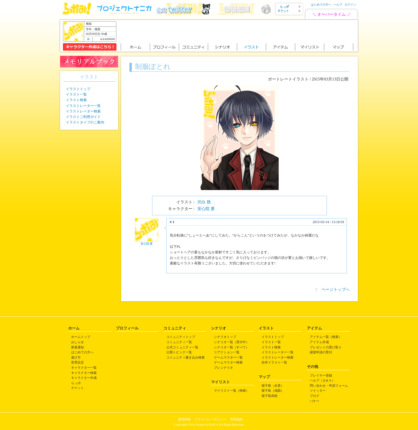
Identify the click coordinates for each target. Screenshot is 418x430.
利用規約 (236, 419)
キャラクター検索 (84, 373)
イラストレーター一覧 (83, 106)
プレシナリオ (223, 367)
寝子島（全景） (273, 385)
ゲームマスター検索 (228, 362)
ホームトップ (80, 336)
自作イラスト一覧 (274, 362)
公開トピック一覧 (179, 352)
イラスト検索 (76, 100)
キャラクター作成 (84, 377)
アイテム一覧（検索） (326, 336)
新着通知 (77, 347)
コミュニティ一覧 (179, 342)
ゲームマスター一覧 (228, 357)
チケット (77, 388)
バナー (314, 401)
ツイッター (318, 390)
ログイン (350, 4)
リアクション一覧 (226, 352)
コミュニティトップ (180, 336)
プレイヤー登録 (321, 375)
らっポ (76, 383)
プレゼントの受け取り (326, 347)
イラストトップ (78, 89)
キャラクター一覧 (84, 367)
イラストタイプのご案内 (85, 122)
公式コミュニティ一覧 (182, 347)
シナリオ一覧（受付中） (231, 342)
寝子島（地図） (273, 390)
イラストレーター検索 (83, 111)
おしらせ (77, 342)
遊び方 (76, 357)
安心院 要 (206, 209)
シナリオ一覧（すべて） (231, 347)
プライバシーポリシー (210, 419)
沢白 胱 (204, 202)
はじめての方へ (321, 4)
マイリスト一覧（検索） (231, 390)
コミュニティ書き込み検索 (185, 357)
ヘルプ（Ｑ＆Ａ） (322, 380)
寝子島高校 (270, 395)
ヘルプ (338, 4)
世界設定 (77, 362)
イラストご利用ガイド (83, 117)
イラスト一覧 (76, 94)
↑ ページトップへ (332, 289)
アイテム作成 (319, 342)
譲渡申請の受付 (321, 352)
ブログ (314, 395)
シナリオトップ (225, 336)
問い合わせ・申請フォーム (329, 385)
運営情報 (184, 419)
